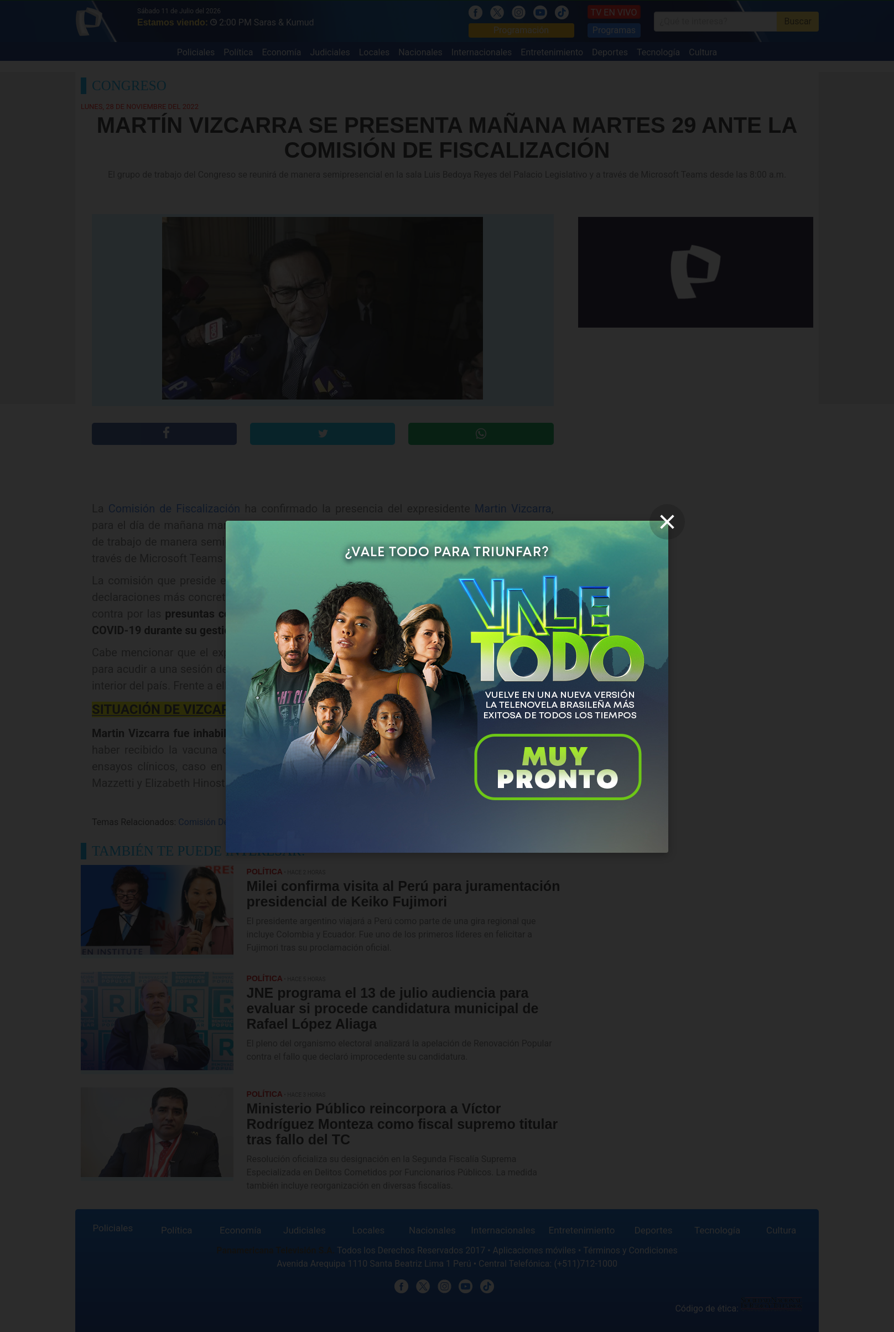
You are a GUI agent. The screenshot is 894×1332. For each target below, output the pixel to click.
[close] (667, 522)
